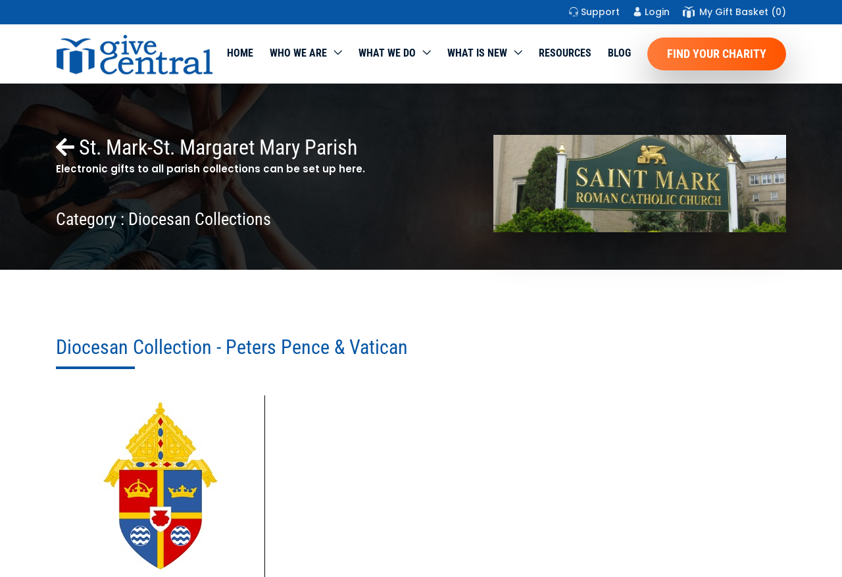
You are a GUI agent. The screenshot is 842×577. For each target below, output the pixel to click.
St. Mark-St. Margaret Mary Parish (206, 147)
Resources (565, 53)
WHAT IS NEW (477, 53)
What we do (387, 53)
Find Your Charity (716, 54)
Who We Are (298, 53)
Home (240, 53)
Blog (619, 53)
